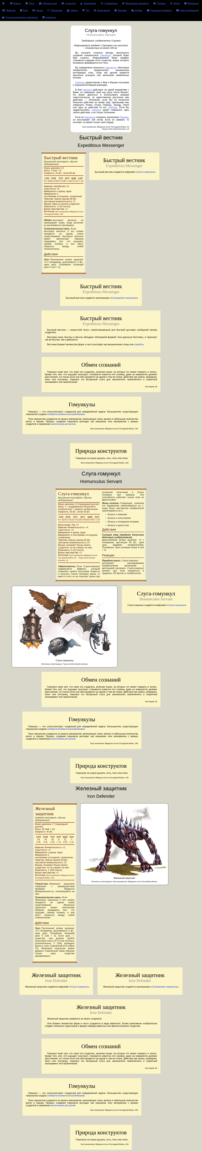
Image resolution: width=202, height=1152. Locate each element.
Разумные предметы (159, 10)
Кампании (49, 17)
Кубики (136, 10)
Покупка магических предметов (20, 17)
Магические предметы (135, 3)
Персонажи (54, 10)
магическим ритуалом (63, 424)
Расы (30, 3)
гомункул (87, 90)
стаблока (112, 107)
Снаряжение (109, 3)
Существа (68, 3)
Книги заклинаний (187, 10)
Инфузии (9, 10)
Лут (85, 10)
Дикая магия (102, 10)
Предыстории (48, 3)
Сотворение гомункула (124, 298)
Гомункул (80, 82)
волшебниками (76, 414)
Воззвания (191, 3)
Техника (159, 3)
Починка (124, 117)
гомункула (105, 55)
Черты (175, 3)
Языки (37, 10)
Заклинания (88, 3)
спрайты (139, 344)
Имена (72, 10)
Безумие (120, 10)
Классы (15, 3)
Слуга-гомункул (145, 172)
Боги (24, 10)
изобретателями (56, 414)
